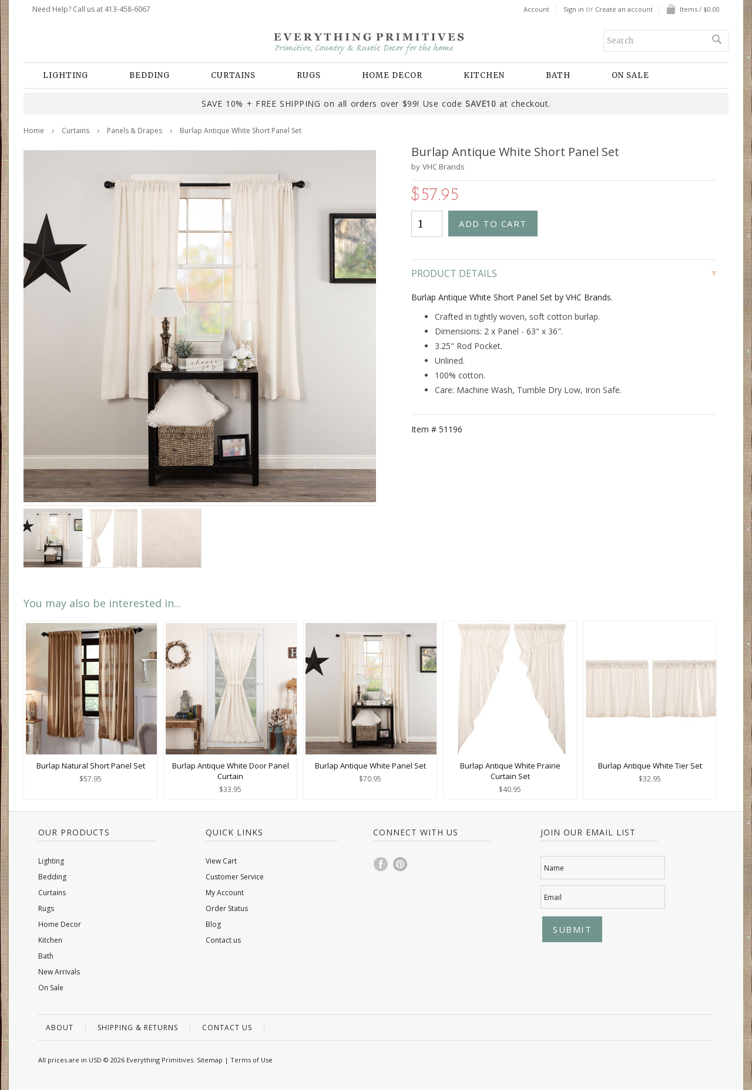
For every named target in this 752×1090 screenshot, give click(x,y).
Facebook (381, 864)
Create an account (624, 9)
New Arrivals (59, 972)
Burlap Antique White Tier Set (650, 765)
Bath (558, 75)
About (59, 1028)
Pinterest (400, 864)
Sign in (573, 9)
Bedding (149, 75)
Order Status (227, 908)
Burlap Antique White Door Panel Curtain (230, 770)
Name (554, 868)
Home (34, 131)
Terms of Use (251, 1059)
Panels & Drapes (134, 131)
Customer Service (235, 877)
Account (536, 9)
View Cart (221, 861)
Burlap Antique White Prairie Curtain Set (510, 770)
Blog (213, 924)
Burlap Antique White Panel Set (370, 765)
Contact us (223, 940)
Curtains (233, 75)
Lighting (65, 75)
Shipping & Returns (138, 1028)
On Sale (630, 75)
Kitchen (484, 75)
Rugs (309, 75)
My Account (225, 893)
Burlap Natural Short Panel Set (90, 765)
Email (553, 897)
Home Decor (392, 75)
